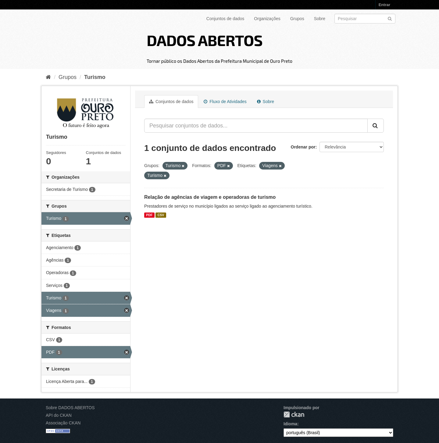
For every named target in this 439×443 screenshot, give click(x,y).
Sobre (319, 18)
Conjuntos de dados (225, 18)
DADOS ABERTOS (204, 40)
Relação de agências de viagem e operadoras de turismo (210, 197)
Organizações (267, 18)
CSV (161, 215)
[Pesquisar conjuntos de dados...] (256, 126)
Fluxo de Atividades (225, 101)
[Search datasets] (364, 18)
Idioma (290, 423)
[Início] (48, 77)
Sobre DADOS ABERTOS (70, 407)
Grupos (297, 18)
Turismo (94, 77)
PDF (149, 215)
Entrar (384, 4)
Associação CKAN (63, 422)
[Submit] (389, 18)
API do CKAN (59, 415)
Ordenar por (303, 147)
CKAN (294, 414)
